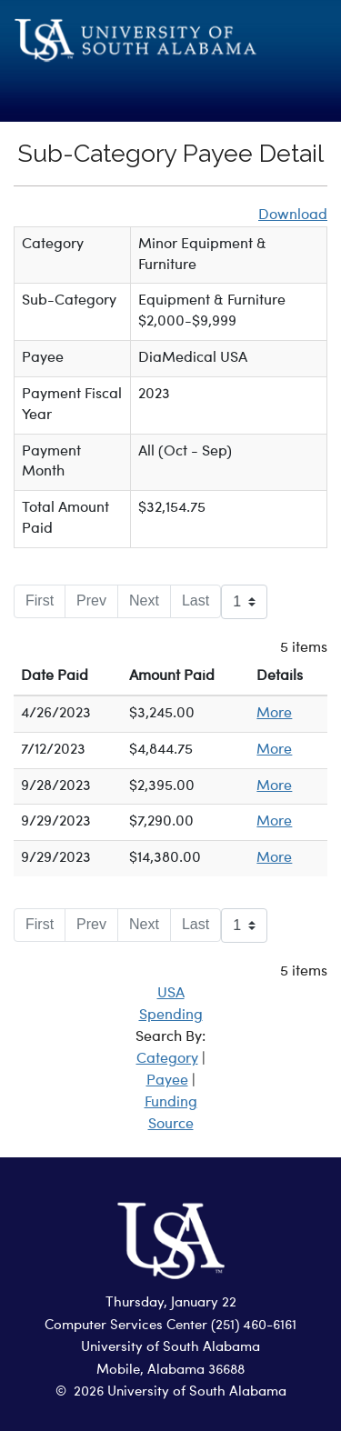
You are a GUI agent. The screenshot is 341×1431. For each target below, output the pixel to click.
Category (167, 1059)
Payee (167, 1081)
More (274, 713)
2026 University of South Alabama (180, 1392)
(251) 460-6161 (253, 1326)
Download (292, 215)
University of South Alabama (170, 1348)
